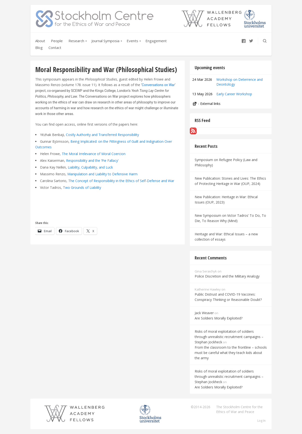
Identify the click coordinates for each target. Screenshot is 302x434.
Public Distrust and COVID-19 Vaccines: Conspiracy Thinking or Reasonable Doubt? (228, 297)
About (40, 40)
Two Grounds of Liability (82, 187)
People (57, 40)
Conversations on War (158, 85)
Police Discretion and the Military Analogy (227, 276)
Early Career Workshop (234, 94)
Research (76, 40)
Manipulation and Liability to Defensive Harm (102, 174)
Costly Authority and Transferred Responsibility (102, 134)
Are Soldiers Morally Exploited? (218, 318)
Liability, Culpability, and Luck (90, 167)
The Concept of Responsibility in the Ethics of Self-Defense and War (121, 180)
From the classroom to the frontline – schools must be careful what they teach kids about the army (231, 352)
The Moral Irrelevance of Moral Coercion (93, 153)
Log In (261, 421)
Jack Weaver (204, 313)
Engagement (156, 40)
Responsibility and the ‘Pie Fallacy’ (92, 160)
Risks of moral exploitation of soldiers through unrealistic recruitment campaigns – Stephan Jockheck (229, 336)
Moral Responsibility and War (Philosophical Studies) (106, 69)
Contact (54, 47)
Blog (39, 47)
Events (132, 40)
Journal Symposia (105, 40)
